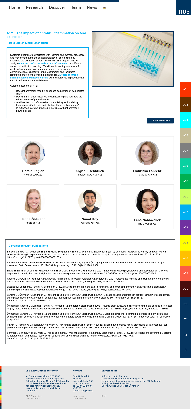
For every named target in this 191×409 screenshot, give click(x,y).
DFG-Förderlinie (34, 396)
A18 (185, 258)
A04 (185, 120)
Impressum (78, 396)
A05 (185, 135)
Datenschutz (79, 398)
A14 (185, 242)
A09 (185, 166)
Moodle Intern (33, 398)
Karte (104, 396)
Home (14, 7)
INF (186, 334)
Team (76, 7)
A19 (185, 273)
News (92, 7)
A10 (185, 181)
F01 (185, 304)
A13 (185, 227)
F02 (185, 319)
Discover (57, 7)
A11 (185, 196)
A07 (185, 150)
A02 (185, 104)
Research (34, 7)
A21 (185, 288)
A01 (185, 89)
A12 (185, 212)
